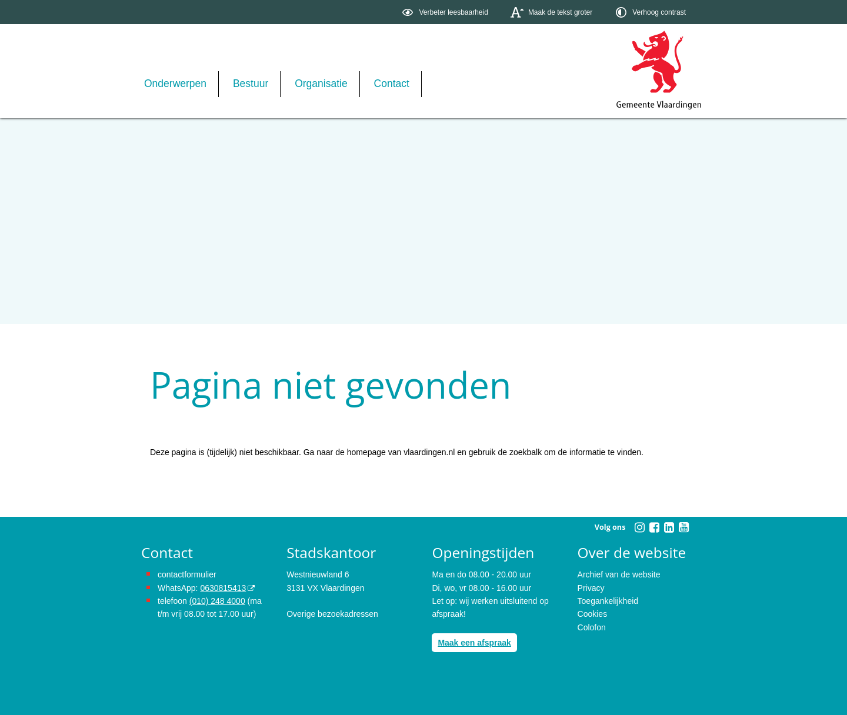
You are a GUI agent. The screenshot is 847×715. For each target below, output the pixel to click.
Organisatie (321, 83)
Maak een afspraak (474, 642)
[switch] (446, 12)
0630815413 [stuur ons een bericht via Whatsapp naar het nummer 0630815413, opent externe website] (223, 588)
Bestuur (250, 83)
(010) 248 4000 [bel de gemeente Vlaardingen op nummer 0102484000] (217, 601)
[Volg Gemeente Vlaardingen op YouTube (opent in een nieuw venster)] (683, 527)
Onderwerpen (175, 83)
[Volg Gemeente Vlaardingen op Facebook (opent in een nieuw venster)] (654, 527)
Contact (391, 83)
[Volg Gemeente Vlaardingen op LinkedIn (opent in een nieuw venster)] (668, 527)
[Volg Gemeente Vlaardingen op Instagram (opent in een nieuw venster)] (639, 527)
